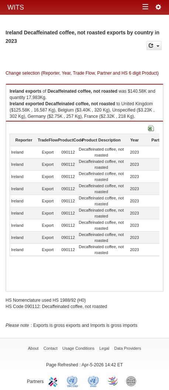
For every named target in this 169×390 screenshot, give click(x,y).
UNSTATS (93, 380)
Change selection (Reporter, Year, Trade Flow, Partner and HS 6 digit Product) (82, 73)
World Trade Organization (113, 380)
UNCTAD (73, 380)
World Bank (132, 380)
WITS (15, 7)
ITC (54, 380)
